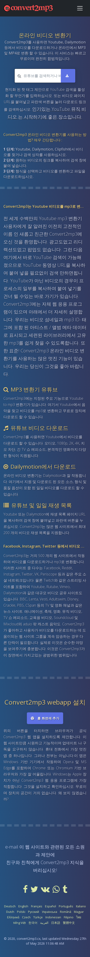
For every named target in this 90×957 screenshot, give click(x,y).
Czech (26, 917)
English (23, 906)
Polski (21, 912)
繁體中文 (69, 923)
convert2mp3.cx (28, 938)
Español (50, 906)
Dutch (10, 912)
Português (66, 906)
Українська (49, 912)
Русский (33, 912)
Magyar (79, 912)
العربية (44, 923)
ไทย (78, 917)
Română (65, 912)
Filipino (68, 917)
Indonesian (53, 917)
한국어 (32, 923)
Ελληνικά (13, 917)
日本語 (55, 923)
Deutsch (10, 906)
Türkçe (38, 917)
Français (36, 906)
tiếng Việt (19, 923)
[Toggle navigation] (79, 8)
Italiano (81, 906)
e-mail (11, 847)
